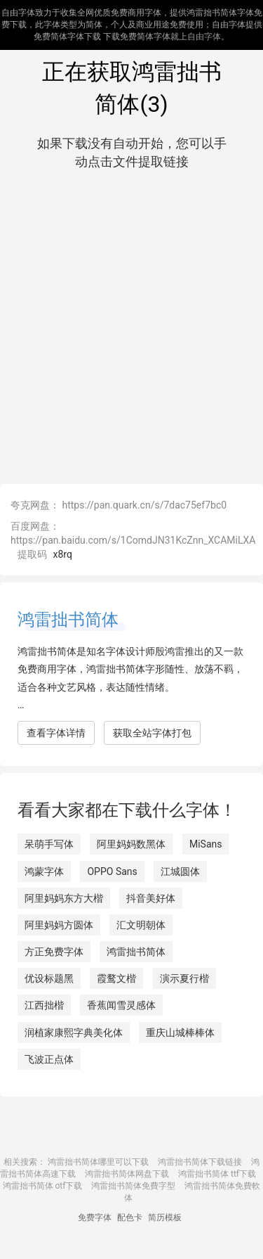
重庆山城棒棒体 (180, 1032)
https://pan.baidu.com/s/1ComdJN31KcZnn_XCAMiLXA (133, 540)
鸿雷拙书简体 (68, 620)
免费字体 (95, 1217)
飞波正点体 (49, 1059)
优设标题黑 (49, 978)
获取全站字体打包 (152, 733)
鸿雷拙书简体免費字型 (133, 1186)
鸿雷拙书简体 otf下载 (43, 1186)
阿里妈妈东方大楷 (64, 898)
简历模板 (165, 1217)
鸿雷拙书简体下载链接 (200, 1162)
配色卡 (129, 1217)
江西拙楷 (44, 1005)
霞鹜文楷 (116, 978)
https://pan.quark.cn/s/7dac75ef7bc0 (144, 505)
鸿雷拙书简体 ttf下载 (217, 1174)
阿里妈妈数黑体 (131, 844)
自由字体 (204, 36)
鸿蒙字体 (44, 871)
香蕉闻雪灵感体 (121, 1005)
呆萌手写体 (49, 844)
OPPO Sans (112, 871)
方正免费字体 (54, 951)
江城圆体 (180, 871)
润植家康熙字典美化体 (74, 1032)
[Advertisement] (131, 324)
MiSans (205, 844)
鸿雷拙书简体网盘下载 (127, 1174)
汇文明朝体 (141, 925)
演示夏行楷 (184, 978)
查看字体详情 (56, 733)
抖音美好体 (150, 898)
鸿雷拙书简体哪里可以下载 (98, 1162)
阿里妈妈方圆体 (59, 925)
